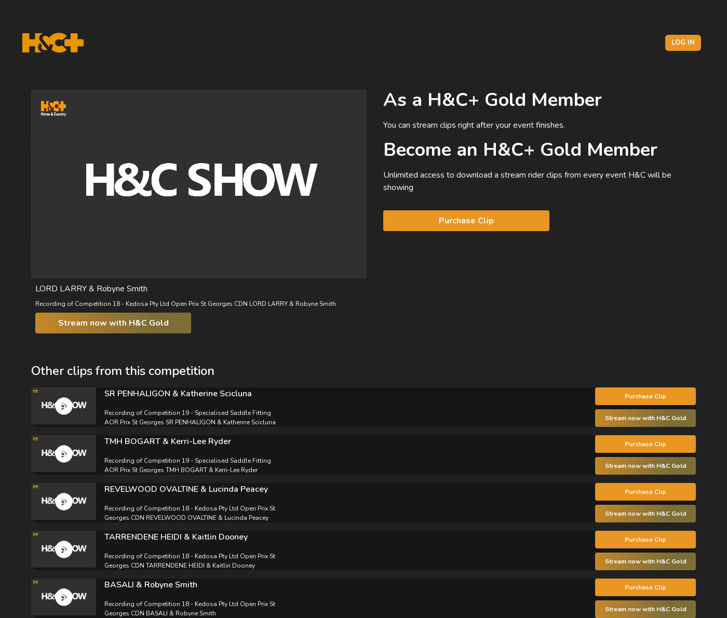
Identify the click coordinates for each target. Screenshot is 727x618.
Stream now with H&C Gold (113, 323)
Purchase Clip (466, 220)
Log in (683, 42)
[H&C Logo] (53, 43)
